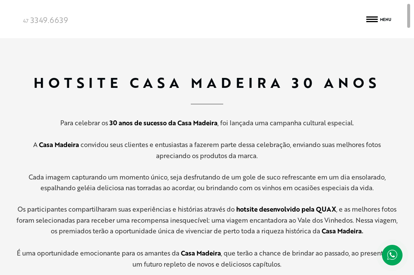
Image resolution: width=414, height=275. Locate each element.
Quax (207, 19)
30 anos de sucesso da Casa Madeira (163, 123)
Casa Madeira (342, 231)
